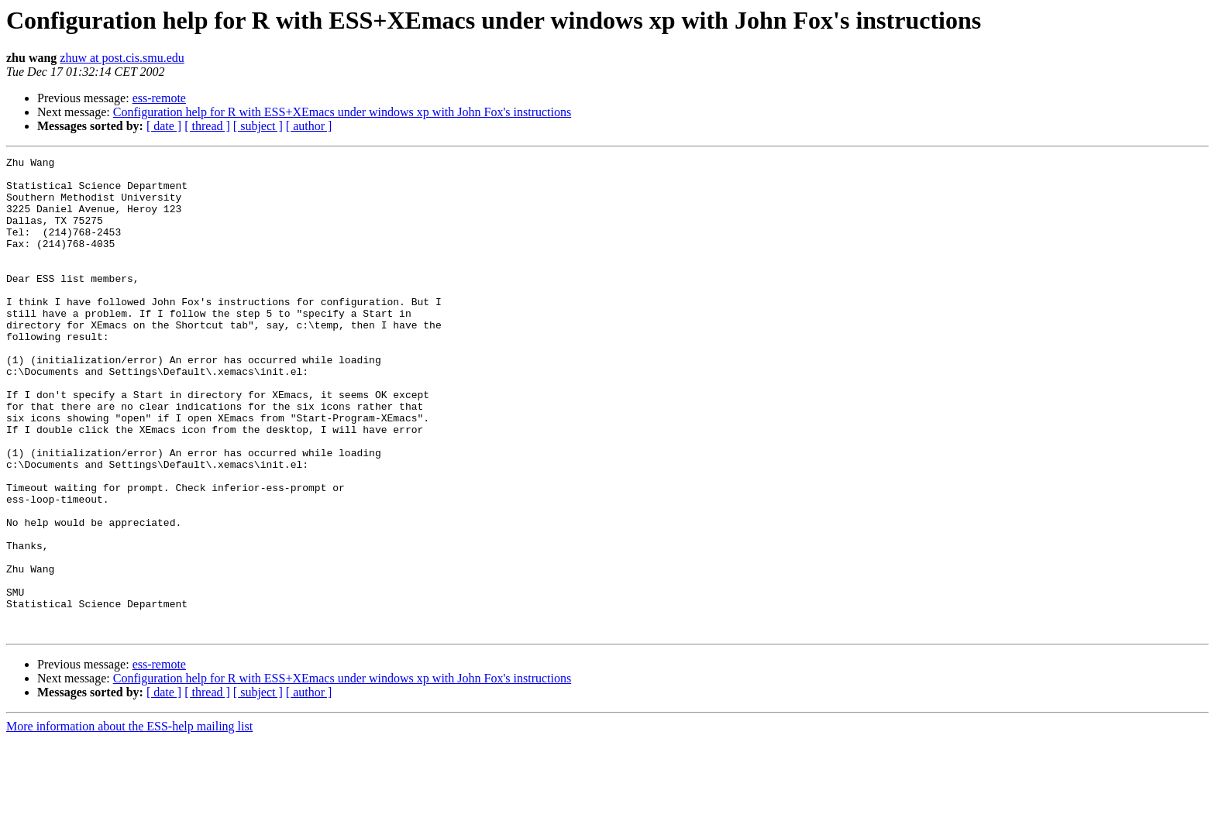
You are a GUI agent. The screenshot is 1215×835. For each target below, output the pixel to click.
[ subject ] (258, 125)
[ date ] (163, 125)
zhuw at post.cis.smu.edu (122, 57)
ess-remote (159, 98)
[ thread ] (207, 125)
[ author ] (309, 125)
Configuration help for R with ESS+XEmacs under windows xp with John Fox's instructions (342, 112)
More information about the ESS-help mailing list (129, 821)
